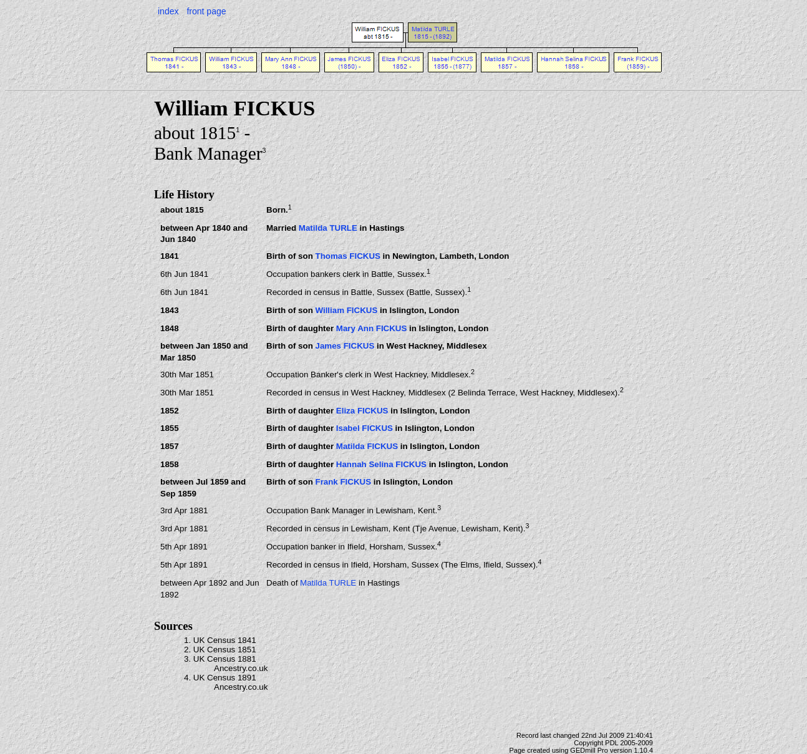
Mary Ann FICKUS (371, 328)
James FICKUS (344, 345)
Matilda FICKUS (367, 446)
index (168, 11)
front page (206, 11)
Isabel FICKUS (364, 428)
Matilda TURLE (328, 228)
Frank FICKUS (343, 481)
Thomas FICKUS (347, 256)
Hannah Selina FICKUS (381, 464)
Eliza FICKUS (362, 410)
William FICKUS (346, 310)
